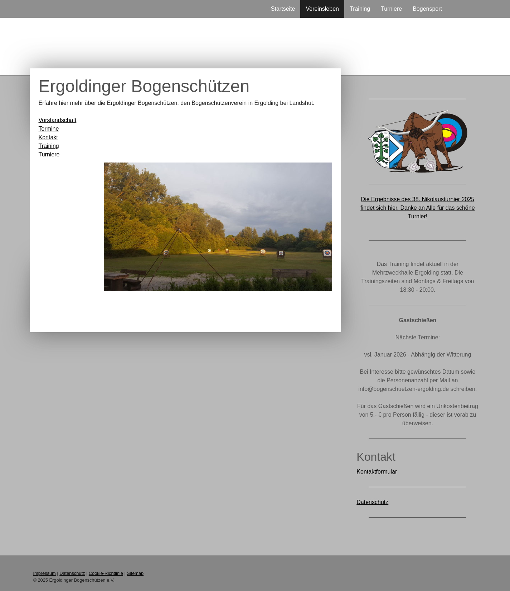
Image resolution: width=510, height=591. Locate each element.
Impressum (44, 573)
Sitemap (135, 573)
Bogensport (427, 9)
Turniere (391, 9)
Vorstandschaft (58, 120)
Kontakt (48, 137)
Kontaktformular (376, 472)
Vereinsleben (322, 9)
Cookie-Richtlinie (106, 573)
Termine (49, 129)
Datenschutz (372, 502)
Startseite (283, 9)
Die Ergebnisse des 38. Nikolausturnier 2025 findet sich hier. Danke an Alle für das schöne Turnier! (417, 207)
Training (360, 9)
